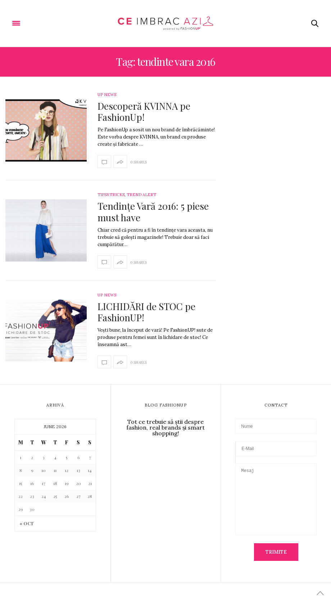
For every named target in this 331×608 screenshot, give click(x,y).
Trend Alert (141, 194)
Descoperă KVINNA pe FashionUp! (144, 111)
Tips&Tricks (111, 194)
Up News (107, 94)
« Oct (27, 523)
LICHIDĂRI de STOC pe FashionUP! (146, 312)
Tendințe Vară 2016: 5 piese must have (153, 211)
